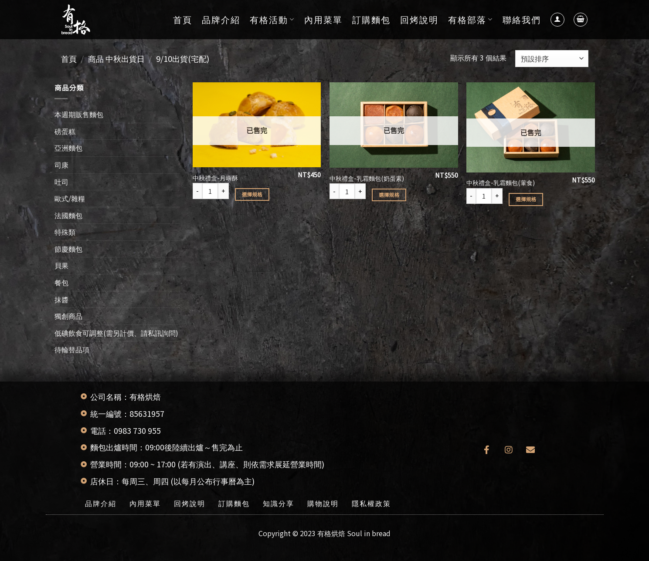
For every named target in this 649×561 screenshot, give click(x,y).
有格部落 (470, 19)
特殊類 (64, 231)
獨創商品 (68, 316)
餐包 (61, 282)
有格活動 (272, 19)
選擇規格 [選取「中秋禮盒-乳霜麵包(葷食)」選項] (526, 199)
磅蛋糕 (64, 131)
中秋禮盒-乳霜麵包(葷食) (500, 183)
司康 (61, 164)
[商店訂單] (551, 58)
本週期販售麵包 (78, 114)
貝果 (61, 265)
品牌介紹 (221, 19)
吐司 (61, 181)
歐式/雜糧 (69, 198)
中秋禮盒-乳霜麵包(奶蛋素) (367, 178)
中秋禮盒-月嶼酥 (215, 178)
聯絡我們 (522, 19)
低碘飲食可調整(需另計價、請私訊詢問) (116, 333)
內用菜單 (323, 19)
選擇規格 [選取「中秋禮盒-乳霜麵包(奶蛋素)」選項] (389, 194)
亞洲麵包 (68, 147)
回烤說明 (419, 19)
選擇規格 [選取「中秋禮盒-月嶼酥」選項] (252, 194)
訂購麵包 (371, 19)
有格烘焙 (331, 533)
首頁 (182, 19)
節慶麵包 (68, 248)
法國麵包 (68, 215)
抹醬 (61, 299)
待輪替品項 (71, 349)
